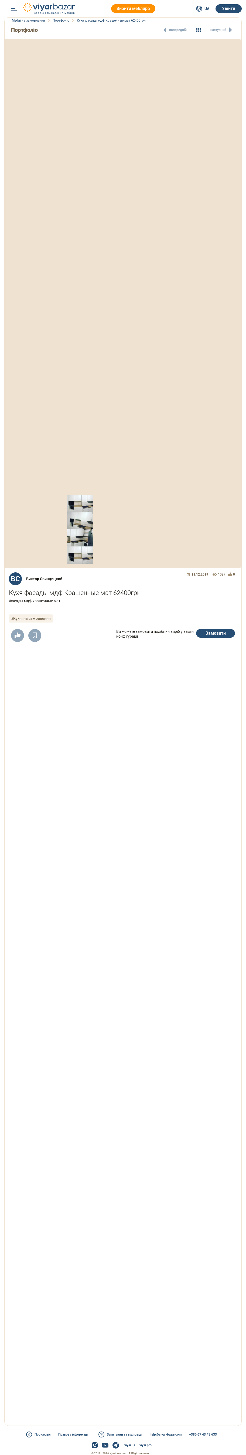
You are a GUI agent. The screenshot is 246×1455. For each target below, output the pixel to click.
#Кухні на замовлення (31, 618)
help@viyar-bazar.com (166, 1434)
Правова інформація (74, 1434)
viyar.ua (129, 1445)
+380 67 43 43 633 (203, 1434)
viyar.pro (145, 1445)
